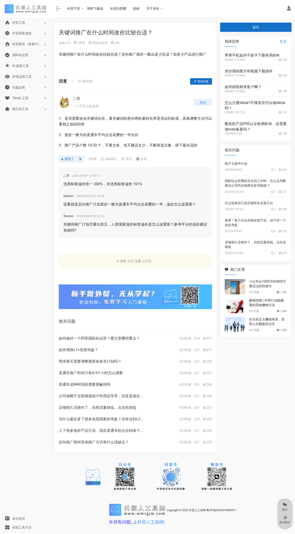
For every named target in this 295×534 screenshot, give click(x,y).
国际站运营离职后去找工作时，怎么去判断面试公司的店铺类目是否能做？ (255, 183)
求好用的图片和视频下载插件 (249, 71)
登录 (123, 261)
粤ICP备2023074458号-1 (221, 510)
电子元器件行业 (236, 163)
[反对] (80, 159)
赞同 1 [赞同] (67, 159)
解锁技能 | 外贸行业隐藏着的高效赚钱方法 (266, 302)
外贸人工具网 (197, 510)
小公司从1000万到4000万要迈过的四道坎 (267, 284)
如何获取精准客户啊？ (243, 87)
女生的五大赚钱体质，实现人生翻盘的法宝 (267, 321)
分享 (141, 159)
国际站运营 (100, 43)
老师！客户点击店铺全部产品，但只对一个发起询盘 (255, 222)
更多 (283, 41)
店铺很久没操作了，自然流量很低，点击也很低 (255, 244)
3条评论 (109, 159)
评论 (126, 159)
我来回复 (201, 81)
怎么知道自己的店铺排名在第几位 (249, 203)
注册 (138, 261)
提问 (256, 27)
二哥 (76, 98)
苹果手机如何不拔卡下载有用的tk (252, 55)
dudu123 (65, 43)
